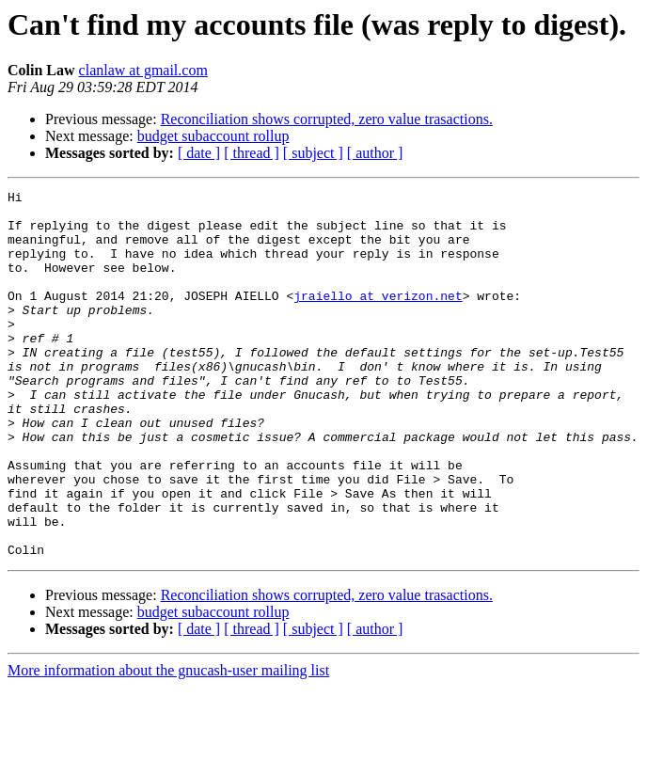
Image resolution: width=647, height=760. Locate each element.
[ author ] (375, 153)
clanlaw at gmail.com (143, 70)
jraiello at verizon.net (377, 317)
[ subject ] (313, 153)
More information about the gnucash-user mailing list (168, 744)
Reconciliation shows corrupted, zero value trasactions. (327, 119)
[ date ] (199, 153)
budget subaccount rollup (213, 136)
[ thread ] (251, 153)
